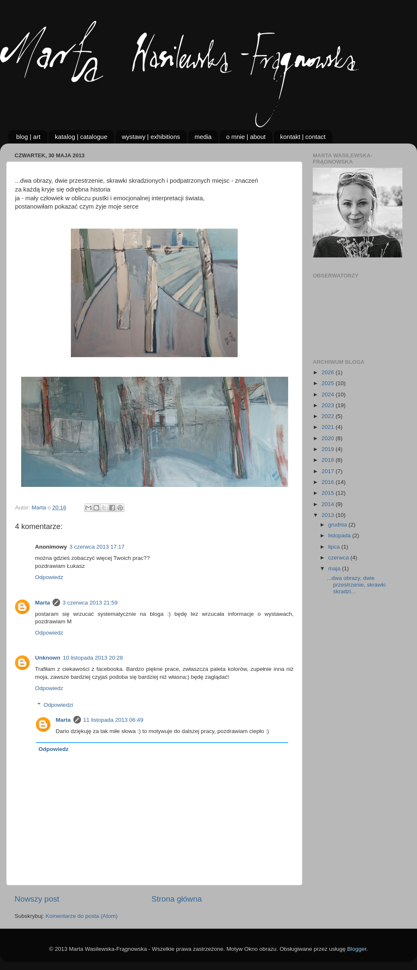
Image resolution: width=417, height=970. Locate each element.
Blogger (357, 949)
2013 (329, 515)
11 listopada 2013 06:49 (113, 720)
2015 (329, 493)
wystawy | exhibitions (151, 136)
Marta (42, 603)
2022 (329, 416)
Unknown (47, 658)
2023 (329, 405)
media (203, 136)
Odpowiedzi (58, 705)
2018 (329, 460)
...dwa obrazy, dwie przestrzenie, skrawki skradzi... (356, 585)
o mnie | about (246, 136)
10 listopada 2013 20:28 (93, 658)
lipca (335, 547)
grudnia (338, 525)
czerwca (339, 557)
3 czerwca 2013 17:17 (97, 547)
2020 (329, 438)
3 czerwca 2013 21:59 (90, 603)
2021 (329, 427)
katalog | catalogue (81, 136)
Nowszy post (37, 898)
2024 (329, 394)
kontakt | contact (303, 136)
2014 (329, 504)
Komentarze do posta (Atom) (81, 916)
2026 (329, 372)
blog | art (28, 136)
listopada (340, 535)
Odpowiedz (49, 577)
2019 (329, 449)
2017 (329, 471)
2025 (329, 383)
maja (335, 568)
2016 (329, 482)
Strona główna (176, 898)
